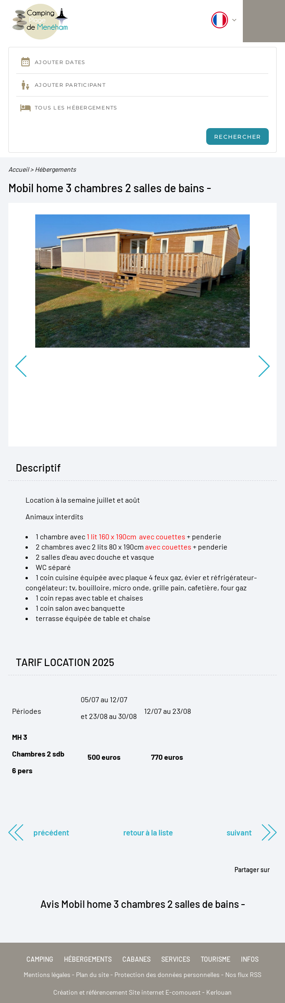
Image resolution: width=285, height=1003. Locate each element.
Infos (250, 959)
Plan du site (92, 974)
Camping (39, 959)
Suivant (239, 832)
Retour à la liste (148, 832)
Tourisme (215, 959)
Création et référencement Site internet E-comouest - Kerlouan (142, 992)
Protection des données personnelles (167, 974)
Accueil (18, 169)
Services (175, 959)
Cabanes (136, 959)
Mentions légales (47, 974)
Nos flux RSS (243, 974)
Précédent (51, 832)
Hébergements (55, 169)
